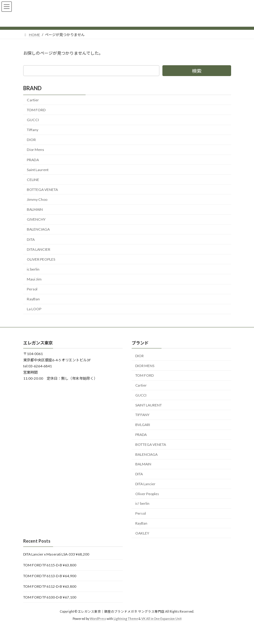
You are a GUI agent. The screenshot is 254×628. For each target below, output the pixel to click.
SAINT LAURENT (148, 405)
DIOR (31, 139)
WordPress (98, 618)
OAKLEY (142, 533)
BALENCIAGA (38, 229)
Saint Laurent (38, 169)
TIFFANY (142, 414)
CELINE (33, 179)
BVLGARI (142, 424)
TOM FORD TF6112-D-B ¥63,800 (49, 586)
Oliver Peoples (147, 493)
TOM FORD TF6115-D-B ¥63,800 (49, 565)
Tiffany (32, 129)
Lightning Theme (126, 618)
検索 (197, 71)
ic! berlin (142, 503)
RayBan (33, 299)
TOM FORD (36, 110)
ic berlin (33, 269)
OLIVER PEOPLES (41, 259)
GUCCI (33, 120)
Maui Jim (34, 279)
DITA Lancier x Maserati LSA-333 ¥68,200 (56, 554)
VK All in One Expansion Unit (161, 618)
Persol (32, 289)
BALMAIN (35, 209)
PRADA (33, 159)
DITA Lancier (145, 484)
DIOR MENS (144, 365)
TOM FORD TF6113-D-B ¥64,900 (49, 575)
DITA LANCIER (38, 249)
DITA (31, 239)
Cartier (33, 100)
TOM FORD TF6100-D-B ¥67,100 (49, 597)
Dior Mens (35, 149)
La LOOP (34, 309)
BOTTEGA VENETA (42, 189)
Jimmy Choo (37, 199)
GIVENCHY (36, 219)
